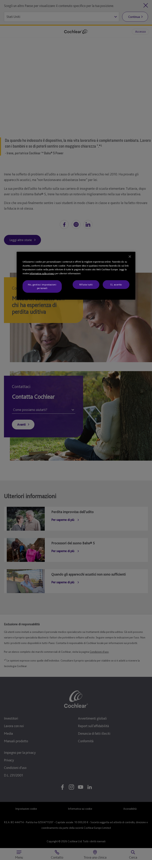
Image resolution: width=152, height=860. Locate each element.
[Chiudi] (129, 256)
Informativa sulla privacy (42, 273)
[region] (76, 276)
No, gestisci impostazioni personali (42, 286)
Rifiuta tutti (86, 284)
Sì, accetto (116, 284)
